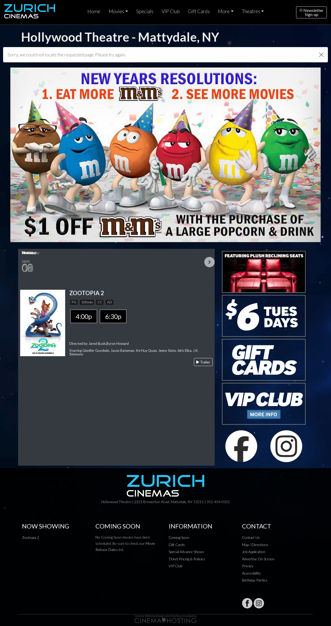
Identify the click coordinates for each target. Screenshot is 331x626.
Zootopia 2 (30, 537)
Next (209, 262)
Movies (116, 11)
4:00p (84, 316)
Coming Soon (179, 537)
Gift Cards (199, 11)
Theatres (251, 11)
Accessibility (251, 573)
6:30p (113, 316)
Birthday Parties (254, 580)
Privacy (247, 566)
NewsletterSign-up (311, 12)
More (224, 11)
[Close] (321, 54)
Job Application (253, 551)
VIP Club (171, 11)
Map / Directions (255, 544)
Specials (144, 11)
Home (93, 11)
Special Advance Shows (186, 551)
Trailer (203, 362)
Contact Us (251, 537)
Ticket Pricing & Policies (187, 559)
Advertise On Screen (258, 559)
